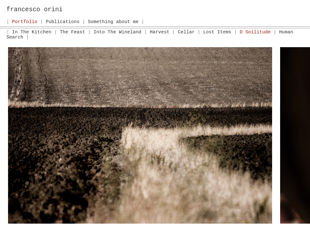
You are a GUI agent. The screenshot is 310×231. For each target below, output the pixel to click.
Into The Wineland (117, 32)
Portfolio (25, 21)
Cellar (186, 32)
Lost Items (217, 32)
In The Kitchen (31, 32)
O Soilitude (255, 32)
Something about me (113, 21)
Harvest (159, 32)
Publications (63, 21)
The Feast (72, 32)
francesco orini (34, 9)
